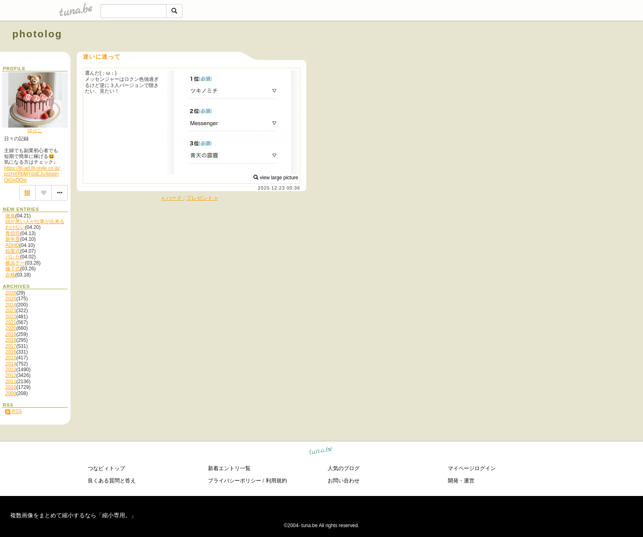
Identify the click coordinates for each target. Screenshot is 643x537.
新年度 (12, 239)
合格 (10, 275)
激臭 (10, 216)
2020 (10, 328)
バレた (12, 257)
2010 (10, 387)
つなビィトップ (106, 468)
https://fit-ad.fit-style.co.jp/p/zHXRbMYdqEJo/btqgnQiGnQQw (32, 174)
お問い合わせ (344, 481)
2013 (10, 369)
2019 (10, 334)
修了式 (12, 269)
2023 (10, 310)
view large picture (275, 178)
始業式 (12, 251)
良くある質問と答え (112, 481)
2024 (10, 305)
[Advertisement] (537, 52)
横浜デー (15, 263)
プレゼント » (201, 198)
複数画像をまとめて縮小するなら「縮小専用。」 (73, 515)
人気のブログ (344, 468)
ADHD (12, 245)
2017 (10, 346)
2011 (10, 381)
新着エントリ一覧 (229, 468)
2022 (10, 317)
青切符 (12, 233)
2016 (10, 352)
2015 (10, 358)
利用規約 (276, 481)
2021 (10, 322)
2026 (10, 293)
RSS (13, 411)
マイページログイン (472, 468)
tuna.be (320, 452)
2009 (10, 393)
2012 (10, 375)
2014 (10, 364)
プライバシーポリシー (234, 481)
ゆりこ (34, 130)
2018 (10, 340)
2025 (10, 299)
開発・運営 (461, 481)
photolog (37, 33)
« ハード (172, 198)
